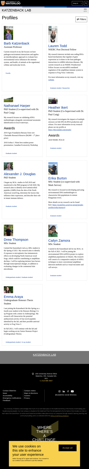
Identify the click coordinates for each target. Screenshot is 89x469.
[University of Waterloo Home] (11, 3)
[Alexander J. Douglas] (8, 166)
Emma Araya (13, 297)
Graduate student (55, 88)
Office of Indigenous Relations (60, 416)
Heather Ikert (58, 107)
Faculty (8, 73)
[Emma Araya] (8, 289)
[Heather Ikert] (53, 100)
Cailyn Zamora (59, 240)
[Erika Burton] (53, 168)
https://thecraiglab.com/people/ (59, 130)
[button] (77, 3)
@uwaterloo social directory (65, 395)
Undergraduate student (13, 277)
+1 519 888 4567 (46, 381)
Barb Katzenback (16, 43)
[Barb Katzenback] (8, 33)
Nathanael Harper (17, 106)
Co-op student (26, 342)
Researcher (66, 88)
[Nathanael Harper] (8, 99)
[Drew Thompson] (8, 230)
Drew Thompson (16, 239)
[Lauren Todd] (53, 34)
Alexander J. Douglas (20, 174)
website (51, 80)
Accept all (67, 448)
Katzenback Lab (44, 354)
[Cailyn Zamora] (53, 231)
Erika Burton (57, 178)
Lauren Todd (57, 46)
